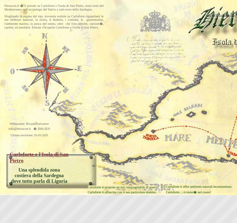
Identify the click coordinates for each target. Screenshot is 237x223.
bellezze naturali (22, 19)
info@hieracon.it (19, 128)
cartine (8, 27)
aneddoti (24, 27)
